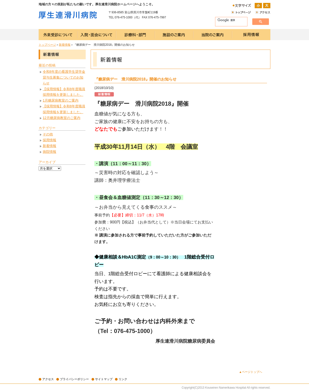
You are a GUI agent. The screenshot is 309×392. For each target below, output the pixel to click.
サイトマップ (103, 379)
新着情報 (64, 44)
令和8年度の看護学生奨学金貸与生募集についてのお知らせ (64, 77)
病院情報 (49, 152)
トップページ (47, 44)
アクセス (48, 379)
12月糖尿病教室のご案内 (61, 118)
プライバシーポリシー (74, 379)
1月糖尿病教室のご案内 (60, 100)
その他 (48, 134)
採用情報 (49, 140)
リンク (123, 379)
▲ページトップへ (250, 372)
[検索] (229, 20)
